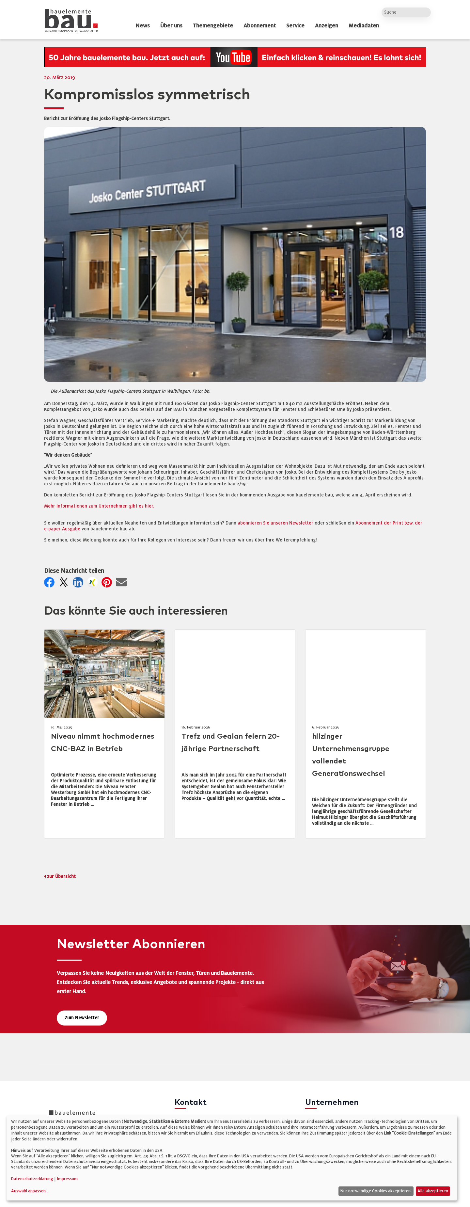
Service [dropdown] (295, 26)
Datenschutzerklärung (32, 1179)
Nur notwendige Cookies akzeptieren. (376, 1191)
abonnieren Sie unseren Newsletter (275, 523)
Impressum (67, 1179)
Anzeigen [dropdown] (326, 26)
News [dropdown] (142, 26)
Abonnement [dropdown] (259, 26)
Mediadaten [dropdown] (364, 26)
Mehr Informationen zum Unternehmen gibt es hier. (99, 506)
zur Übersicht (61, 876)
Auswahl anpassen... (30, 1191)
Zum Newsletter (82, 1017)
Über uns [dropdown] (171, 26)
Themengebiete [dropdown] (213, 26)
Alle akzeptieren (432, 1191)
